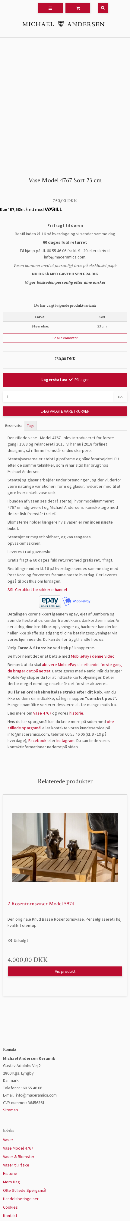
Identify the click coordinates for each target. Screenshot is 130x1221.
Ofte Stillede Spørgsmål (24, 1190)
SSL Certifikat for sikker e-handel (37, 589)
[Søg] (99, 7)
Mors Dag (11, 1182)
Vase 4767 (42, 713)
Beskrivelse (13, 425)
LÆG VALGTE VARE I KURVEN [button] (65, 411)
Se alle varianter (65, 338)
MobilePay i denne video (93, 656)
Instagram (65, 740)
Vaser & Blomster (18, 1156)
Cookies (10, 1207)
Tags (30, 425)
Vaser (8, 1139)
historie (76, 713)
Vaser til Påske (16, 1165)
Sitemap (10, 1110)
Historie (10, 1173)
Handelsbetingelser (21, 1198)
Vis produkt (65, 971)
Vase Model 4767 (18, 1148)
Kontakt (10, 1215)
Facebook (37, 740)
